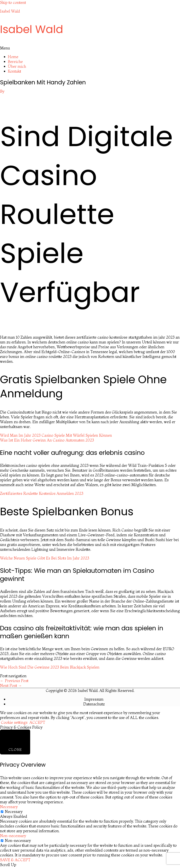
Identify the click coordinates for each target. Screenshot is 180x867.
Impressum (93, 699)
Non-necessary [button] (13, 835)
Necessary (14, 811)
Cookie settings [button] (14, 722)
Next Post (11, 685)
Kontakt (14, 71)
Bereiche (15, 61)
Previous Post (14, 680)
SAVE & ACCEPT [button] (15, 859)
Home (13, 56)
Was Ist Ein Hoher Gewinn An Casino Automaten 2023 (47, 440)
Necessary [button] (9, 806)
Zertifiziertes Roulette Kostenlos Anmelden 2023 (41, 493)
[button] (90, 48)
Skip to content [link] (13, 2)
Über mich (17, 66)
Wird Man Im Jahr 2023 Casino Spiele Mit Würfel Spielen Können (56, 435)
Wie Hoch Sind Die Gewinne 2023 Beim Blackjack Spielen (49, 667)
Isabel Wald (10, 11)
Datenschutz (94, 704)
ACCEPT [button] (37, 722)
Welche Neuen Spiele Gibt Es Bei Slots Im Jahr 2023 (44, 558)
